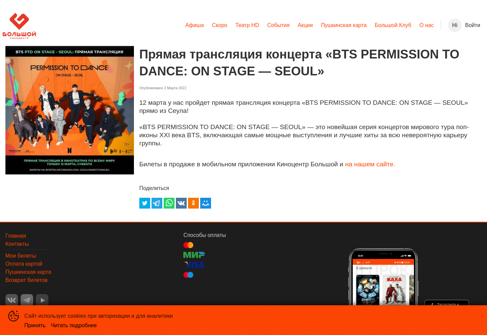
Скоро (219, 25)
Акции (305, 25)
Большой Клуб (393, 25)
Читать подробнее (74, 325)
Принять (35, 325)
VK (11, 300)
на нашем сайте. (370, 164)
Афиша (194, 25)
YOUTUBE (42, 300)
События (278, 25)
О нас (426, 25)
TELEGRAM (27, 300)
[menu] (238, 25)
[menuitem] (194, 25)
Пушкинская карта (344, 25)
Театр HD (247, 25)
